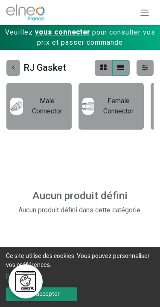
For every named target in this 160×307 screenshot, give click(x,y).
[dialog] (80, 277)
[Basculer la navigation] (145, 12)
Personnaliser (24, 276)
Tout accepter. (41, 293)
